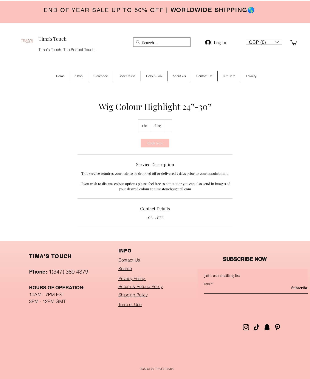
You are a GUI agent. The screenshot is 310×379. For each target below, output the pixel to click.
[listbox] (264, 42)
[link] (155, 143)
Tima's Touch (53, 39)
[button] (264, 42)
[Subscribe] (297, 288)
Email (207, 284)
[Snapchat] (267, 327)
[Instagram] (246, 327)
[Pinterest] (277, 327)
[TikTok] (256, 327)
